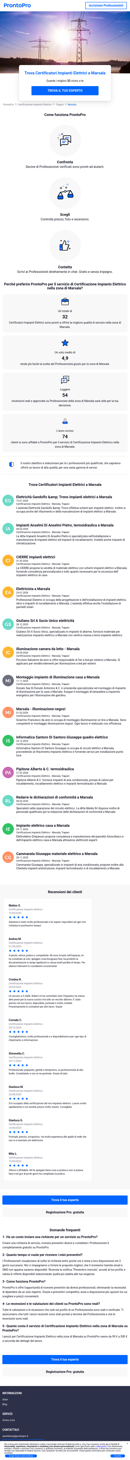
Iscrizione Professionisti (106, 5)
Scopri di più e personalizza (21, 1456)
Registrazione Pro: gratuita (65, 1212)
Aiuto (5, 1399)
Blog (4, 1404)
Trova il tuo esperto (65, 1200)
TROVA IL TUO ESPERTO (65, 90)
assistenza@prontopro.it (15, 1436)
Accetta (117, 1456)
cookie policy (101, 1446)
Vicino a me (8, 1420)
